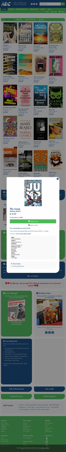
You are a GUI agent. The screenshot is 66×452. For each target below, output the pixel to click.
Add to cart (33, 221)
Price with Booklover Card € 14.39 (20, 228)
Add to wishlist (33, 225)
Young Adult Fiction (19, 266)
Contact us (13, 234)
